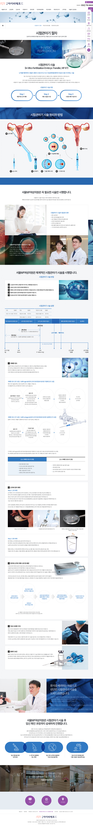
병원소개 (20, 811)
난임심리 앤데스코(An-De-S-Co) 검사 (66, 811)
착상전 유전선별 (47, 25)
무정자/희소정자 (55, 25)
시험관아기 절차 (38, 25)
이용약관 (25, 811)
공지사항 (56, 811)
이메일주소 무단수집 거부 (33, 811)
